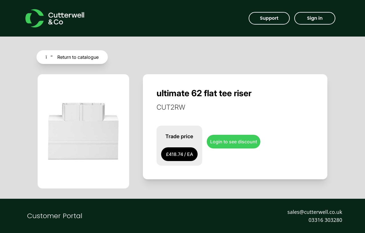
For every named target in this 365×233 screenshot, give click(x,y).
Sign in (315, 18)
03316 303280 (325, 219)
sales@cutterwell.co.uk (314, 211)
